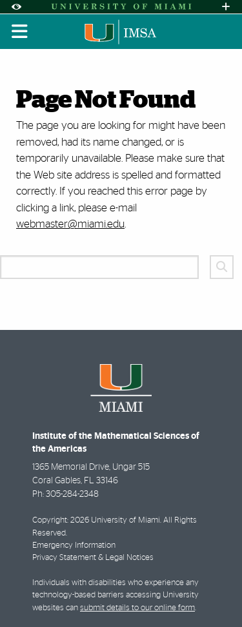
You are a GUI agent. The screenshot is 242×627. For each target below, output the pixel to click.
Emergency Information (74, 545)
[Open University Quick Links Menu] (226, 7)
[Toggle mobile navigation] (20, 31)
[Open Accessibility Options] (16, 7)
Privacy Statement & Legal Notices (93, 558)
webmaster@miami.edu (70, 223)
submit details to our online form (137, 608)
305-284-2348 (72, 494)
